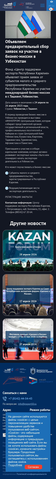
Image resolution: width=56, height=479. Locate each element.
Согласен (33, 467)
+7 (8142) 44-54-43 (17, 398)
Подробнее (15, 465)
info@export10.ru (27, 403)
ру (50, 6)
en (53, 6)
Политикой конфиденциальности (32, 474)
